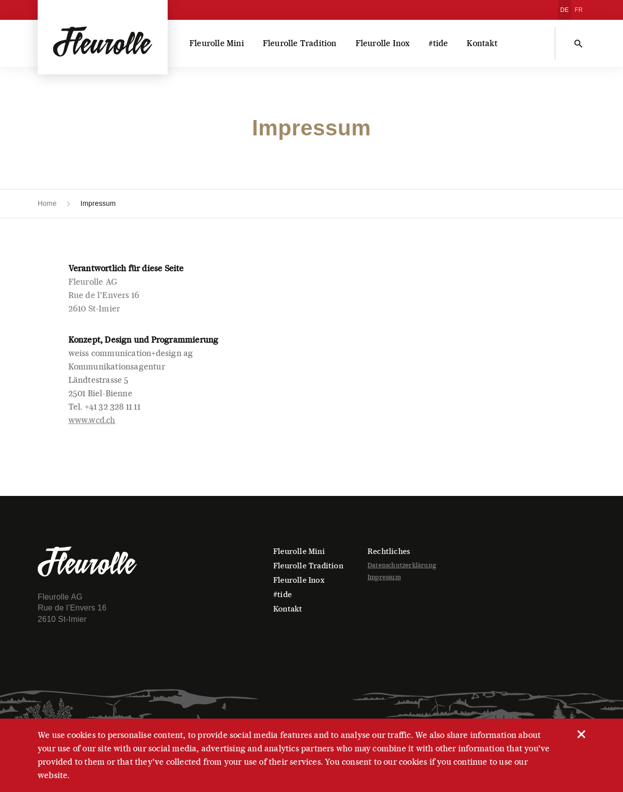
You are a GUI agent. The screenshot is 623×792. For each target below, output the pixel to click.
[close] (580, 733)
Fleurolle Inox (383, 43)
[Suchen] (578, 43)
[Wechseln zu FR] (578, 10)
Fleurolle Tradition (300, 43)
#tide (438, 43)
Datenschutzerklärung (402, 565)
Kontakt (482, 43)
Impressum (384, 577)
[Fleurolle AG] (103, 37)
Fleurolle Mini (216, 43)
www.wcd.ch (92, 420)
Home (47, 203)
